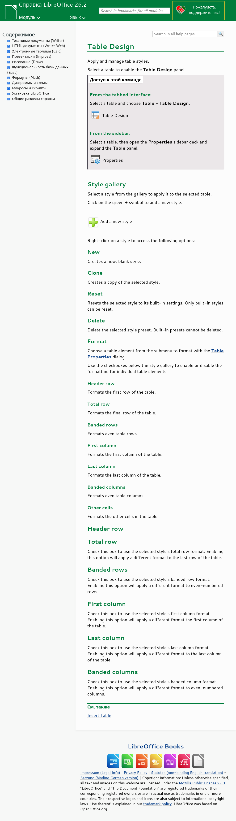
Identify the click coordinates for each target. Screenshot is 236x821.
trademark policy (157, 803)
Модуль (27, 17)
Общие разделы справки (33, 98)
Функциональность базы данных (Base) (37, 70)
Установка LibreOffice (30, 93)
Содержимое (18, 34)
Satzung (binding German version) (109, 777)
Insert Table (99, 715)
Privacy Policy (135, 772)
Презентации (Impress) (31, 56)
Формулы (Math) (26, 77)
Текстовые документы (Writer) (38, 40)
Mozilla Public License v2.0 (202, 783)
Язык (75, 17)
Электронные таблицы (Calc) (37, 51)
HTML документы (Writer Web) (38, 45)
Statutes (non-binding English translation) (187, 772)
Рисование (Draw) (27, 61)
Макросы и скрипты (29, 88)
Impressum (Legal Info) (100, 772)
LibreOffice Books (156, 746)
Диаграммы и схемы (30, 82)
